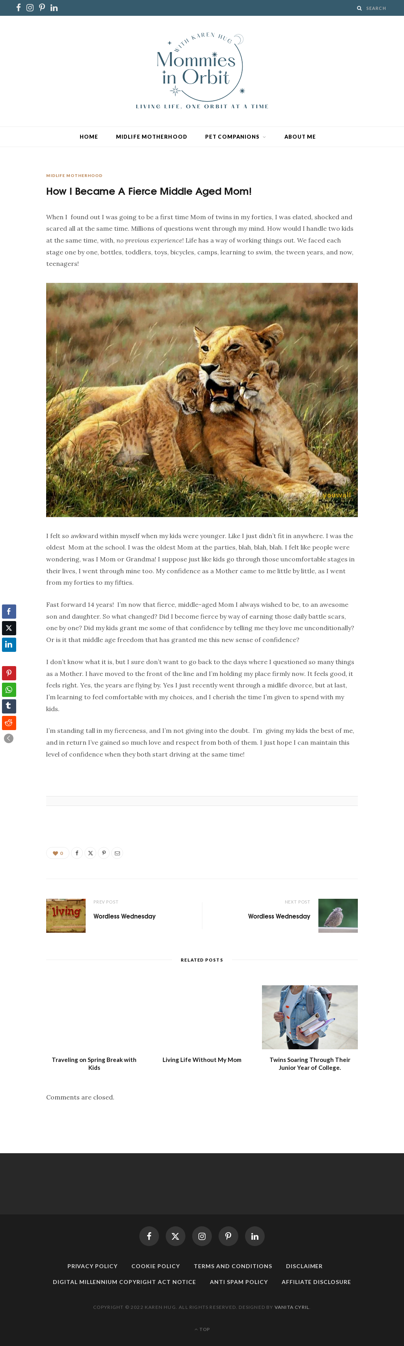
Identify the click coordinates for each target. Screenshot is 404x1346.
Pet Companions (232, 137)
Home (89, 137)
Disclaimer (304, 1266)
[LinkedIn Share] (9, 645)
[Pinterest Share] (9, 673)
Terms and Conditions (233, 1266)
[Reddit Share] (9, 723)
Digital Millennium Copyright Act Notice (124, 1281)
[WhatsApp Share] (9, 690)
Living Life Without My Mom (202, 1059)
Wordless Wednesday (125, 916)
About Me (300, 137)
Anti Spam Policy (239, 1281)
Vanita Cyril (292, 1307)
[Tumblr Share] (9, 706)
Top (202, 1329)
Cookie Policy (155, 1266)
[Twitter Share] (9, 628)
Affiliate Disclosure (317, 1281)
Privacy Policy (92, 1266)
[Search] (359, 8)
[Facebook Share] (9, 611)
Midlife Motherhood (151, 137)
